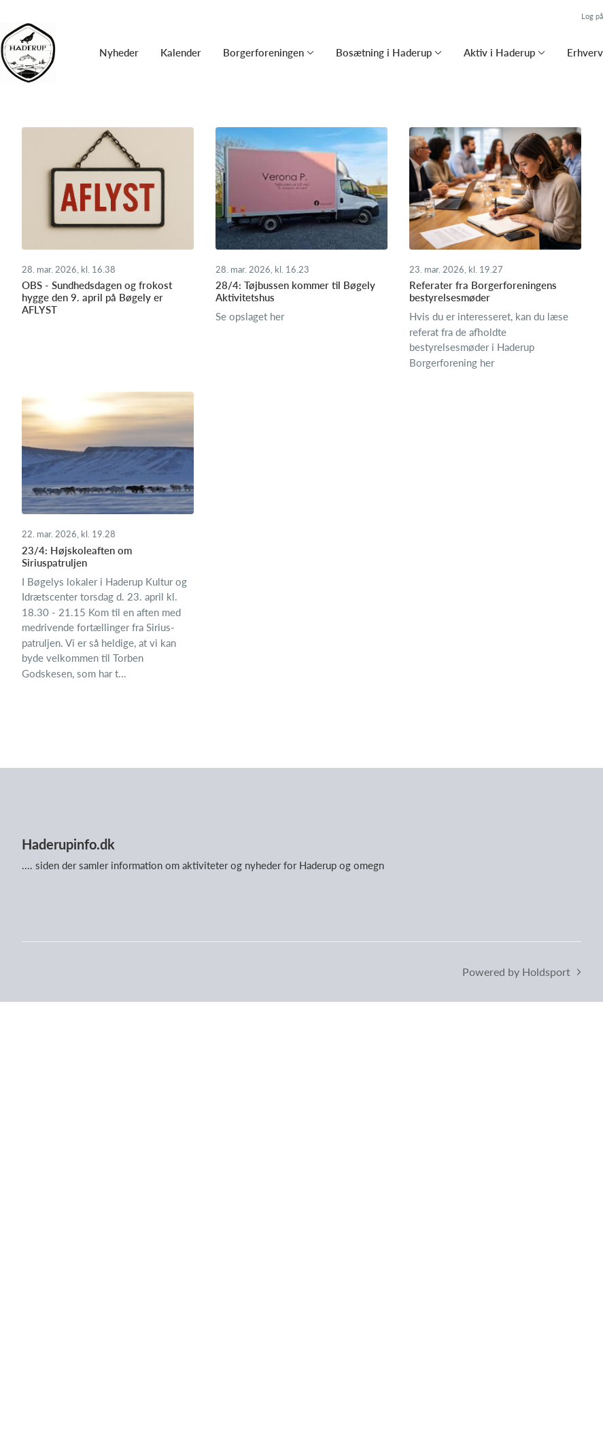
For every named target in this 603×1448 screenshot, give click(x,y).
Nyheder (119, 52)
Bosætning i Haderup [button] (384, 52)
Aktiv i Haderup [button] (499, 52)
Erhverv (585, 52)
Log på (592, 16)
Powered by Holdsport (516, 971)
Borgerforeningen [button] (263, 52)
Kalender (180, 52)
